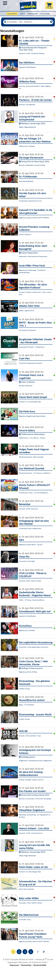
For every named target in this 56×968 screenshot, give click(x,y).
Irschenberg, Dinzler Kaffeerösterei (30, 528)
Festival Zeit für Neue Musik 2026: (34, 161)
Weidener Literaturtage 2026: (32, 123)
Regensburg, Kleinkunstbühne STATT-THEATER (34, 217)
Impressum (14, 965)
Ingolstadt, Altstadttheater (27, 67)
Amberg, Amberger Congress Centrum (31, 780)
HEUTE (22, 14)
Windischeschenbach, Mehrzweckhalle (31, 457)
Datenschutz (26, 965)
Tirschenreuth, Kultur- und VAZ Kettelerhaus (33, 493)
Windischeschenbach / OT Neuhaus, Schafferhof (34, 473)
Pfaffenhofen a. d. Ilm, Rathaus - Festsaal (32, 438)
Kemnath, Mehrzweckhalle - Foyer (30, 736)
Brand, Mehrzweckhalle (26, 889)
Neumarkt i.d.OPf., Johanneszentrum (30, 833)
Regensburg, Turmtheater (27, 630)
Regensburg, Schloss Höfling (28, 672)
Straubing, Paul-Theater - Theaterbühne (31, 347)
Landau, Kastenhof (25, 234)
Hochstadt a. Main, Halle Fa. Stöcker (30, 903)
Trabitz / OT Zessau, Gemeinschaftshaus (31, 600)
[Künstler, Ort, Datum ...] (28, 21)
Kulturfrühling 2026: (28, 253)
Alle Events (12, 14)
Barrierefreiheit (39, 965)
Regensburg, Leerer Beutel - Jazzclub (30, 544)
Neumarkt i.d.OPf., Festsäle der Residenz (32, 53)
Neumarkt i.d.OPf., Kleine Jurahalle (30, 581)
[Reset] (51, 21)
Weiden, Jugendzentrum (26, 310)
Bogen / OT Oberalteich (26, 705)
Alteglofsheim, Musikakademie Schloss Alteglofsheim (35, 760)
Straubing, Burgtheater (26, 181)
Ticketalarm (32, 14)
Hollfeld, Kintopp (24, 689)
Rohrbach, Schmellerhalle (27, 104)
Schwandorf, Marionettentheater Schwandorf (33, 647)
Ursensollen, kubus (25, 919)
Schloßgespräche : (27, 757)
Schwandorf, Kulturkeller (27, 561)
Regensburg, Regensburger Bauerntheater (32, 416)
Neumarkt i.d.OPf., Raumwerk (28, 509)
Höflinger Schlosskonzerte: (31, 668)
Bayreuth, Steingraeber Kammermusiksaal (32, 165)
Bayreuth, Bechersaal (25, 385)
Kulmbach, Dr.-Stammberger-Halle (30, 402)
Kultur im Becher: (27, 382)
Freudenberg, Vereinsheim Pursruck (30, 201)
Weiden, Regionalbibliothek (27, 127)
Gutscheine (45, 14)
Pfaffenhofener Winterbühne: (32, 434)
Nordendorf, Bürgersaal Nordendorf (30, 363)
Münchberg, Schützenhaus (27, 330)
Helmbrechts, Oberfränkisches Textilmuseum (33, 256)
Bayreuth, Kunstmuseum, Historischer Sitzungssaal (35, 798)
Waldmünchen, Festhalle (26, 146)
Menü (5, 3)
